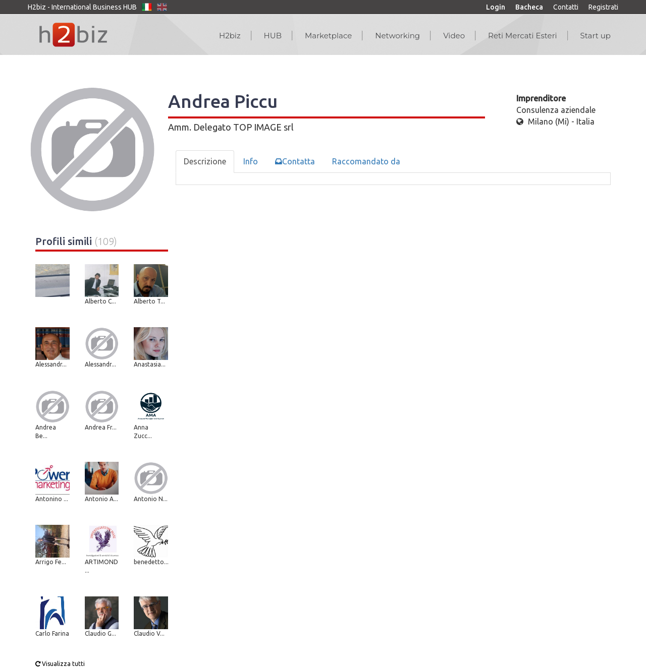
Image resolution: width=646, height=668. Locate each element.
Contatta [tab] (295, 161)
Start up (595, 35)
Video (454, 35)
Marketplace (328, 35)
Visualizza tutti (60, 663)
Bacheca (529, 7)
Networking (397, 35)
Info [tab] (250, 161)
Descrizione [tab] (205, 161)
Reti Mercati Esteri (522, 35)
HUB (273, 35)
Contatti (565, 7)
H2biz (230, 35)
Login (495, 7)
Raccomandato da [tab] (366, 161)
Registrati (603, 7)
